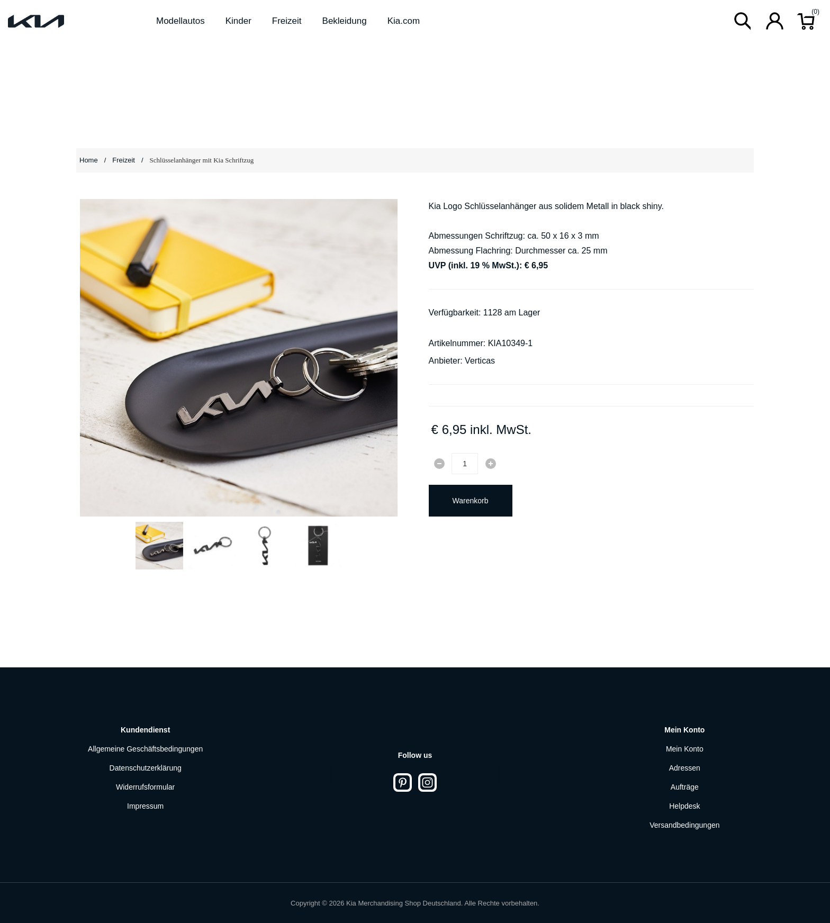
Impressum (145, 806)
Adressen (684, 768)
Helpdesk (684, 806)
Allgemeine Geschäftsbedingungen (145, 749)
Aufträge (685, 787)
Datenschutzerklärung (146, 768)
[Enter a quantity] (465, 463)
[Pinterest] (402, 782)
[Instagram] (427, 782)
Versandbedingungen (684, 825)
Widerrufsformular (145, 787)
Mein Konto (684, 749)
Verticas (480, 360)
